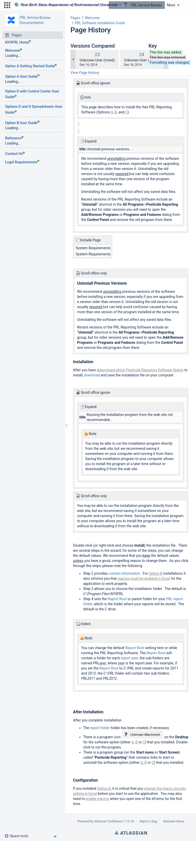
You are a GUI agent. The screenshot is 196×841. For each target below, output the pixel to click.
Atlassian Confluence (108, 821)
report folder (100, 728)
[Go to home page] (88, 5)
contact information (124, 573)
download (92, 375)
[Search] (113, 5)
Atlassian (131, 832)
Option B (155, 573)
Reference (14, 138)
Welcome (13, 50)
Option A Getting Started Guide (30, 66)
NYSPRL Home (18, 42)
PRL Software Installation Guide (100, 23)
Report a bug (148, 821)
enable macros (97, 799)
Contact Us (14, 154)
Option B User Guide (22, 123)
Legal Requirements (22, 162)
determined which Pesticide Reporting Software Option (140, 370)
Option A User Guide (22, 76)
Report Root (117, 599)
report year (129, 658)
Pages (75, 18)
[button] (7, 5)
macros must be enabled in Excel (144, 578)
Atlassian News (173, 821)
